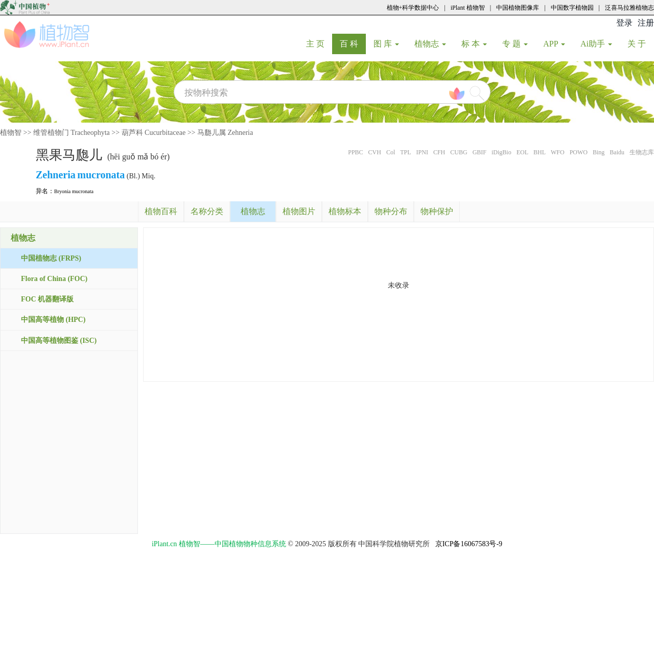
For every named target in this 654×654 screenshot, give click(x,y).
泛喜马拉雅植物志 (629, 7)
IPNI (422, 152)
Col (390, 152)
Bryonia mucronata (74, 191)
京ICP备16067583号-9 (468, 544)
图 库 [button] (386, 43)
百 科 (353, 43)
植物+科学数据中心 (413, 7)
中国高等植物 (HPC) (53, 319)
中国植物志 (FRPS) (51, 258)
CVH (374, 152)
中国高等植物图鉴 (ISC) (59, 340)
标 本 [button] (474, 43)
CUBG (458, 152)
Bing (598, 152)
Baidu (617, 152)
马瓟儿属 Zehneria (225, 132)
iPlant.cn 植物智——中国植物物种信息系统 (219, 544)
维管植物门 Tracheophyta (71, 132)
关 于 (640, 43)
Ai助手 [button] (596, 43)
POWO (579, 152)
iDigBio (501, 152)
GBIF (479, 152)
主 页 (319, 43)
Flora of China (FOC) (54, 279)
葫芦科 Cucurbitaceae (154, 132)
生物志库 (641, 152)
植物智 (10, 132)
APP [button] (554, 43)
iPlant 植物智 (468, 7)
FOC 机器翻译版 (47, 299)
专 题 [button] (515, 43)
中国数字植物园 (572, 7)
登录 (624, 22)
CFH (439, 152)
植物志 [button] (430, 43)
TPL (405, 152)
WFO (558, 152)
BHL (539, 152)
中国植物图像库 (517, 7)
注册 (646, 22)
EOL (522, 152)
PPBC (355, 152)
